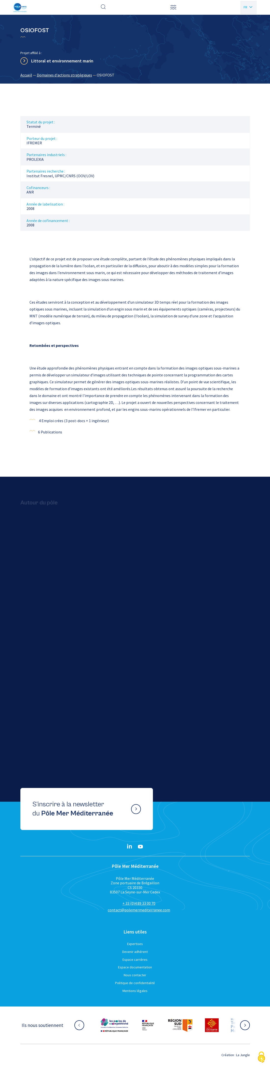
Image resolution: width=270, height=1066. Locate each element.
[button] (173, 7)
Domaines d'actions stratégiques (64, 75)
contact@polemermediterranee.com (139, 909)
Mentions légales (135, 991)
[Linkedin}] (129, 847)
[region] (135, 75)
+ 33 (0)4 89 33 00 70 (138, 903)
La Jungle (243, 1055)
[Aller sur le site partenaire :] (114, 1025)
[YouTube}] (140, 847)
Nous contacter (135, 975)
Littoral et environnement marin (62, 61)
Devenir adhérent (135, 951)
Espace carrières (135, 959)
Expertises (135, 944)
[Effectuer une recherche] (103, 7)
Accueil (26, 75)
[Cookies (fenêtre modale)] (261, 1057)
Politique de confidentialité (135, 983)
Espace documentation (135, 967)
